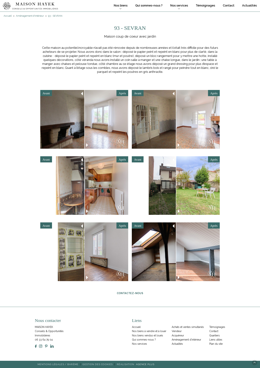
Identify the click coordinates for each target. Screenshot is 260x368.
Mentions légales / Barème (58, 364)
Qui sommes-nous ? (148, 5)
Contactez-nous (130, 293)
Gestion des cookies (98, 364)
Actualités (249, 5)
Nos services (179, 5)
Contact (228, 5)
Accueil (136, 327)
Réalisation (136, 364)
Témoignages (205, 5)
